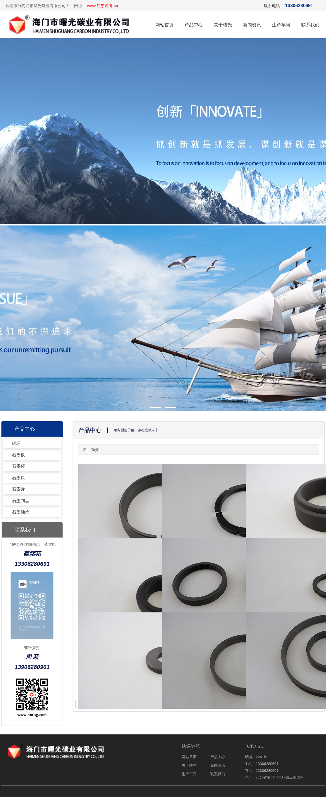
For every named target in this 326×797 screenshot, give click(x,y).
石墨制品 (20, 500)
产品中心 (194, 24)
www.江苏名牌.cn (102, 5)
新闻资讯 (252, 24)
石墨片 (18, 489)
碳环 (16, 443)
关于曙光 (223, 24)
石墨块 (18, 477)
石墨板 (18, 454)
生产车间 (281, 24)
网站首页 (164, 24)
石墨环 (18, 466)
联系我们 (310, 24)
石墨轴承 (20, 512)
